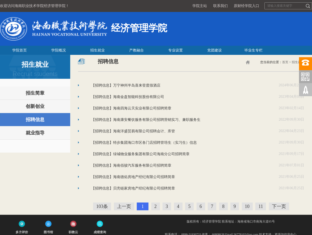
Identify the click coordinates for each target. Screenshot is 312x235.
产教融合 (136, 50)
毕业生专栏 (253, 50)
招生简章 (35, 93)
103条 (102, 206)
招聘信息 (35, 119)
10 (247, 206)
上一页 (124, 206)
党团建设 (214, 50)
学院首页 (19, 50)
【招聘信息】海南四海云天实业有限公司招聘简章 (131, 108)
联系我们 (220, 6)
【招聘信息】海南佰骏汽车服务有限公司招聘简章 (131, 165)
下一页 (279, 206)
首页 (285, 62)
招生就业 (97, 50)
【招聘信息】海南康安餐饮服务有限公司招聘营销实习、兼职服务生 (145, 119)
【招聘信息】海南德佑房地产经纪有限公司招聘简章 (133, 176)
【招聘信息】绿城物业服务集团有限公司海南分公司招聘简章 (140, 153)
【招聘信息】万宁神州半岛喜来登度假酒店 (125, 85)
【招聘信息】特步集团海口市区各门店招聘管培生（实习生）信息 (144, 142)
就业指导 (35, 132)
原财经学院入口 (246, 6)
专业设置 (175, 50)
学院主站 (199, 6)
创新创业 (35, 106)
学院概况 (58, 50)
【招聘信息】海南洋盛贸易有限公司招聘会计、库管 (133, 131)
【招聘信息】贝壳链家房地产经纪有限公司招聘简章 (133, 188)
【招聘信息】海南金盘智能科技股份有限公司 (127, 96)
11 (260, 206)
